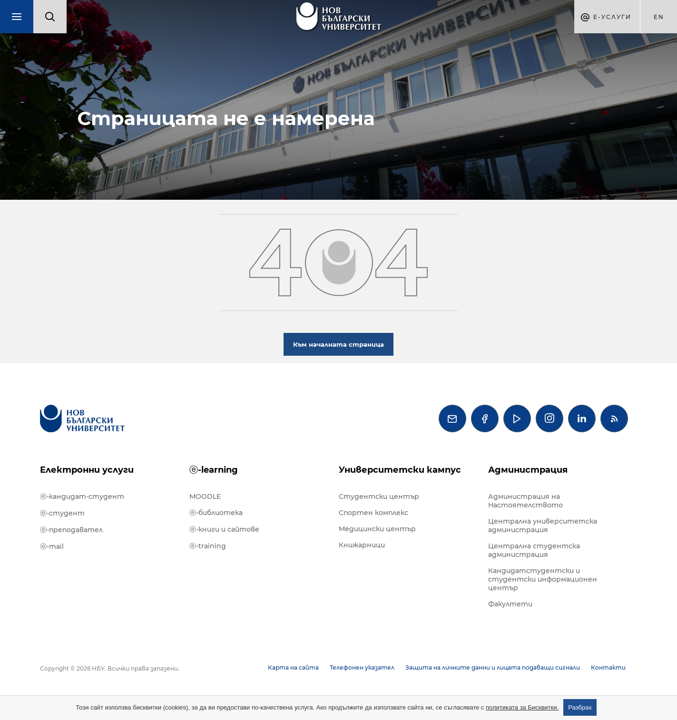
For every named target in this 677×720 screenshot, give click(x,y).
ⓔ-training (207, 546)
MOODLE (205, 496)
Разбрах (580, 707)
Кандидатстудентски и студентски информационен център (542, 579)
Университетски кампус (400, 470)
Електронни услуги (87, 470)
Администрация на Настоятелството (525, 500)
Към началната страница (338, 344)
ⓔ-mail (52, 546)
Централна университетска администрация (542, 525)
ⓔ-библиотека (216, 512)
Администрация (528, 470)
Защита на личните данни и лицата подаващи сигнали (492, 667)
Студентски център (379, 496)
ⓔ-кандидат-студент (82, 496)
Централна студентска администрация (534, 550)
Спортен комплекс (373, 512)
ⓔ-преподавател (71, 529)
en (659, 16)
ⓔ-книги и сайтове (224, 529)
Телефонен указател (362, 667)
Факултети (510, 604)
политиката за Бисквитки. (522, 707)
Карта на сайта (293, 667)
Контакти (608, 667)
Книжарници (362, 545)
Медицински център (377, 529)
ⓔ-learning (213, 470)
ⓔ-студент (62, 513)
